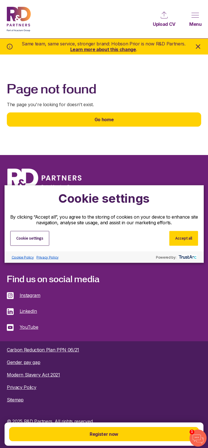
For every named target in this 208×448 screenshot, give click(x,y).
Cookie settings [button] (29, 238)
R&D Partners (19, 19)
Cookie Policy (23, 257)
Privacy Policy (47, 257)
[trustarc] (187, 257)
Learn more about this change (103, 49)
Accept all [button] (183, 238)
